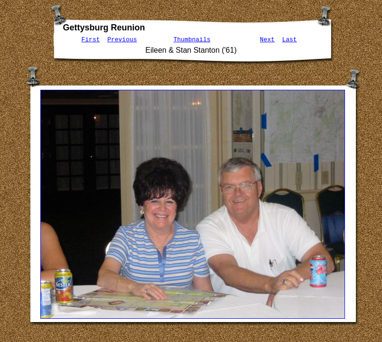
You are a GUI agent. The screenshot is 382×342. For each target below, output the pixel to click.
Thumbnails (192, 39)
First (91, 39)
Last (289, 39)
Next (267, 39)
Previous (122, 39)
